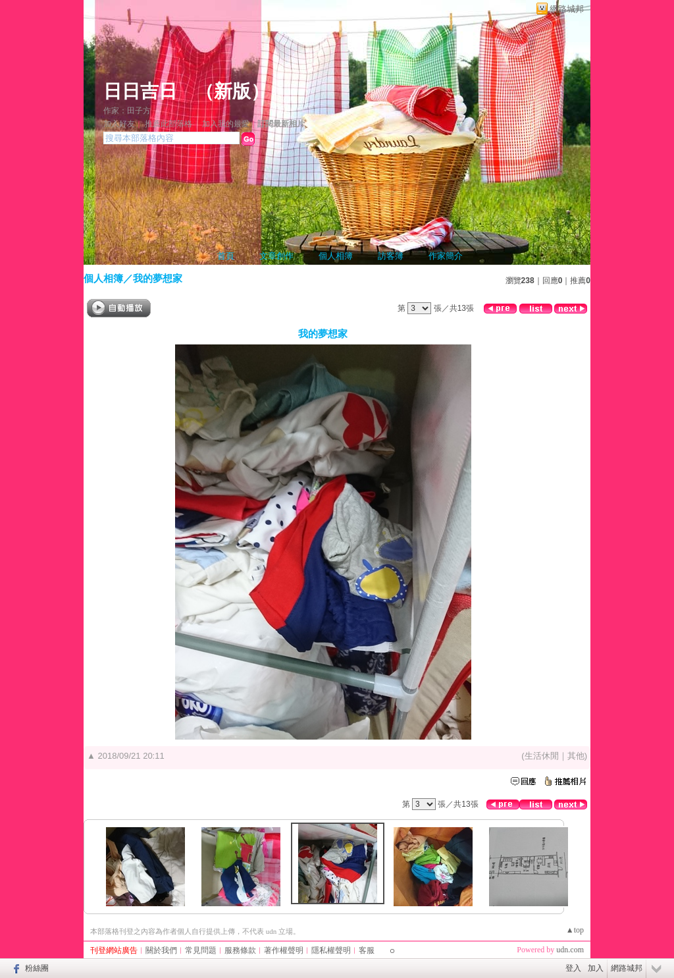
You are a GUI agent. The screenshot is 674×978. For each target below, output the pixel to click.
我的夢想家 (157, 278)
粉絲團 (37, 968)
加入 (596, 968)
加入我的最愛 (225, 123)
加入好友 (119, 123)
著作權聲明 (283, 950)
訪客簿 (390, 256)
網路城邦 (567, 9)
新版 (232, 91)
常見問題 (201, 950)
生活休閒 (542, 756)
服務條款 (240, 950)
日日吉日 (140, 91)
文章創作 (276, 256)
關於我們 (161, 950)
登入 (573, 968)
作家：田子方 (127, 110)
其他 (575, 756)
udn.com (570, 949)
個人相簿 (336, 256)
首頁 (225, 256)
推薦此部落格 (168, 123)
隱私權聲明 (331, 950)
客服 (367, 950)
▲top (575, 930)
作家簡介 (445, 256)
